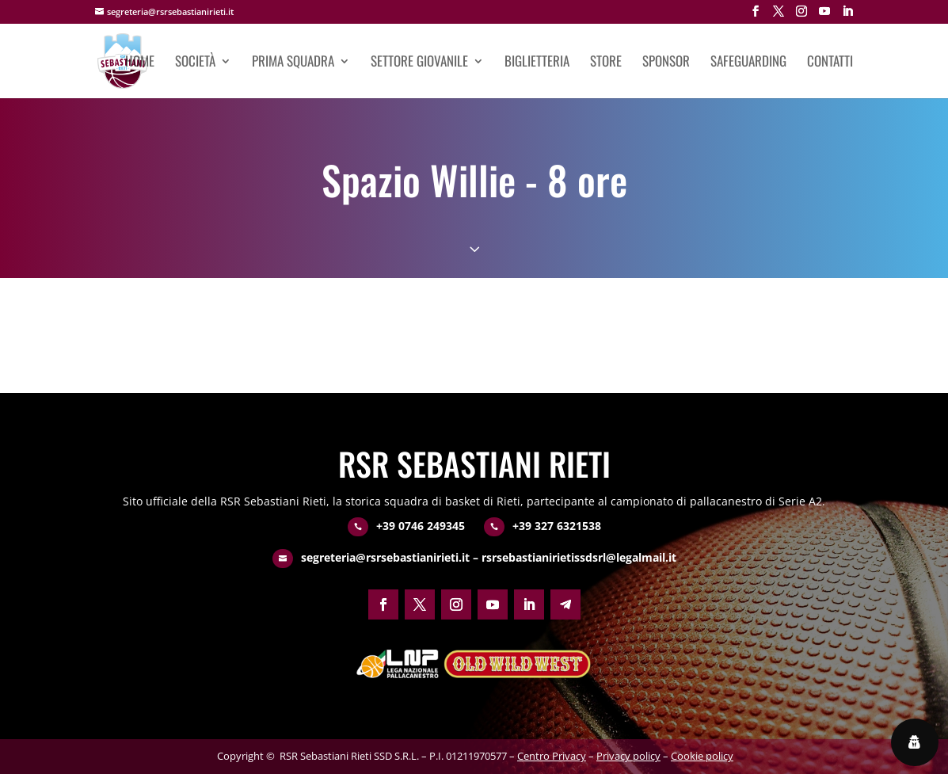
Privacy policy (628, 756)
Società (195, 63)
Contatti (830, 63)
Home (139, 63)
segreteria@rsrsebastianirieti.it (385, 557)
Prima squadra (293, 63)
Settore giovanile (419, 63)
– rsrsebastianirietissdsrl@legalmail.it (573, 557)
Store (606, 63)
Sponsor (666, 63)
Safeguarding (748, 63)
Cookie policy (702, 756)
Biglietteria (536, 63)
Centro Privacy (551, 756)
